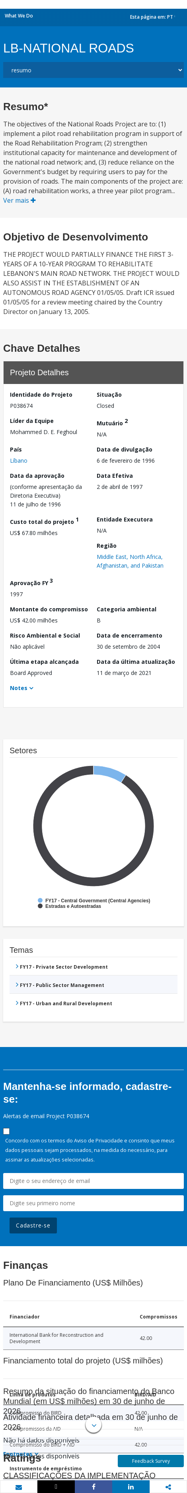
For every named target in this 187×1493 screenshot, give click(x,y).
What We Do (19, 15)
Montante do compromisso (49, 609)
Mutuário (112, 422)
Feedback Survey (151, 1461)
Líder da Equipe (32, 421)
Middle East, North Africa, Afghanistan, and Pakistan (130, 561)
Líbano (18, 460)
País (16, 449)
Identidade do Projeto (41, 394)
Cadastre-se (33, 1225)
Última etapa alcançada (44, 661)
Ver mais (19, 200)
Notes (18, 688)
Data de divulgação (124, 449)
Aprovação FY (31, 582)
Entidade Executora (125, 519)
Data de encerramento (129, 635)
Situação (109, 394)
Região (107, 545)
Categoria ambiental (126, 609)
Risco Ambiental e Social (45, 635)
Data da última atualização (136, 661)
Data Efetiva (115, 475)
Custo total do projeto (44, 520)
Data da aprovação (37, 475)
